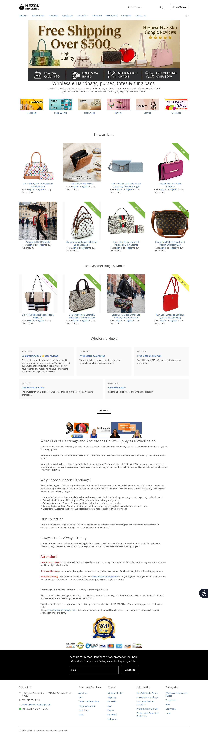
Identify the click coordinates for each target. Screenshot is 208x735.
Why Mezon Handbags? (148, 697)
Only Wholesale (117, 387)
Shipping (111, 697)
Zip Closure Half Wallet (82, 183)
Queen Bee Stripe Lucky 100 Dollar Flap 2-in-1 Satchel (126, 243)
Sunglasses (171, 700)
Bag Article (171, 708)
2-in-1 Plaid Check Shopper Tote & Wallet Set (38, 316)
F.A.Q (80, 697)
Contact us (83, 710)
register (41, 189)
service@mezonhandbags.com (61, 610)
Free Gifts (111, 701)
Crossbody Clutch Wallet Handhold (170, 185)
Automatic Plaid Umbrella (38, 242)
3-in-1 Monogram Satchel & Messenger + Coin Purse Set (82, 316)
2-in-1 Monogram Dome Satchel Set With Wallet (38, 185)
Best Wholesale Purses (147, 693)
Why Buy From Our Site (147, 708)
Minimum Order (115, 693)
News (81, 714)
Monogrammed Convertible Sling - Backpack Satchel (82, 243)
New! (168, 713)
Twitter (110, 710)
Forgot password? (86, 706)
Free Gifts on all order (149, 355)
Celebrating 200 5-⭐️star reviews (40, 355)
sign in (31, 189)
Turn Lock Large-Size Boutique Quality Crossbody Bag (170, 316)
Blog (168, 704)
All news (104, 410)
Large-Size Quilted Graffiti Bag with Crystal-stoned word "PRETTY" (126, 317)
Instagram (112, 719)
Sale (109, 706)
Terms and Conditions (88, 701)
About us (82, 693)
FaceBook (112, 714)
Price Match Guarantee (92, 355)
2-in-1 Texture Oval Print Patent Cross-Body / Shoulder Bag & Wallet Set (126, 186)
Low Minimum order (33, 387)
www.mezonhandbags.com (105, 576)
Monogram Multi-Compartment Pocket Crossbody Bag (170, 243)
